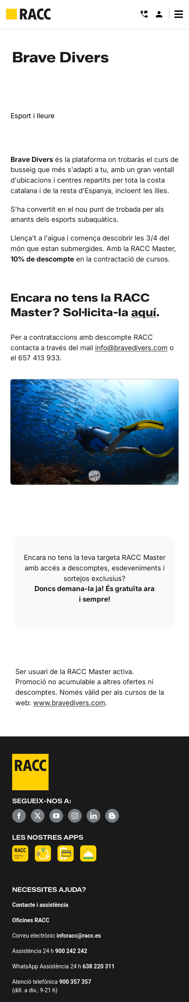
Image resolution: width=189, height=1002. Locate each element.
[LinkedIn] (93, 816)
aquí (143, 312)
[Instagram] (75, 816)
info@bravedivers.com (131, 347)
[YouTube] (56, 816)
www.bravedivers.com (69, 702)
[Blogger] (112, 816)
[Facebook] (19, 816)
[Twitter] (38, 816)
